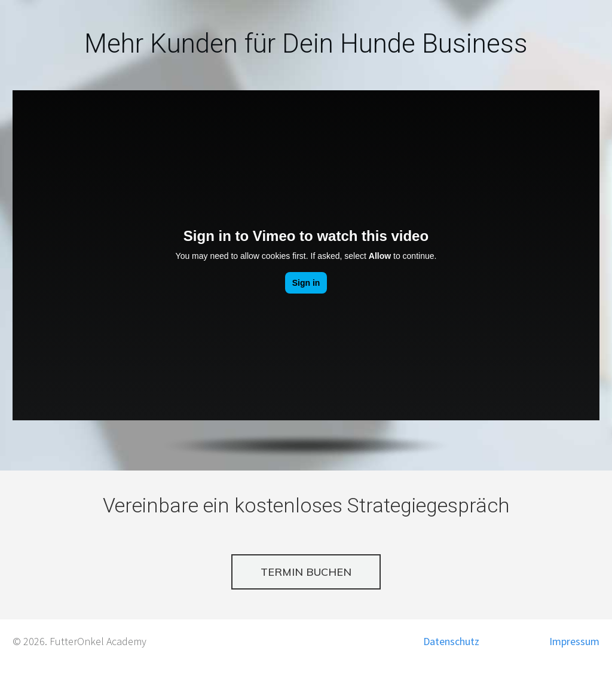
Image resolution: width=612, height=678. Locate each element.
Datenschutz (451, 641)
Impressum (574, 641)
